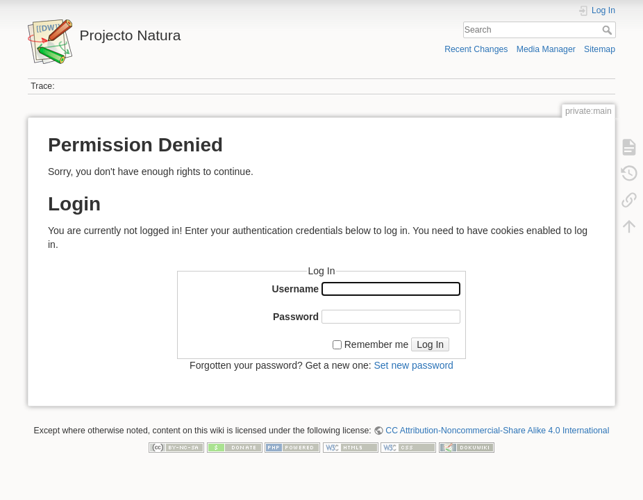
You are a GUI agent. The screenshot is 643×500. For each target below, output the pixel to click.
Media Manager (546, 49)
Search (608, 30)
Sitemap (599, 49)
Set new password (413, 365)
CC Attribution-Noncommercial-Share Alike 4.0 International (497, 430)
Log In (430, 344)
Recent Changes (476, 49)
